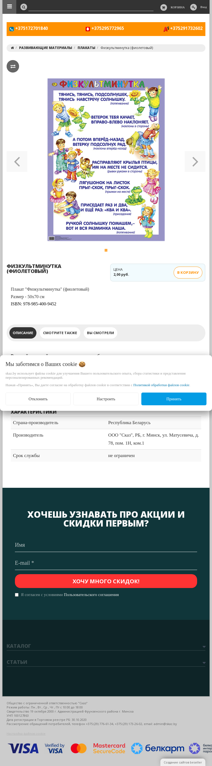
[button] (17, 159)
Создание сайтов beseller (183, 762)
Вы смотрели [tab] (100, 332)
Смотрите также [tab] (60, 332)
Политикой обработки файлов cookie (161, 385)
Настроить (106, 399)
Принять (174, 399)
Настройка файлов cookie (26, 733)
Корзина (178, 7)
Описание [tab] (23, 332)
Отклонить (37, 399)
